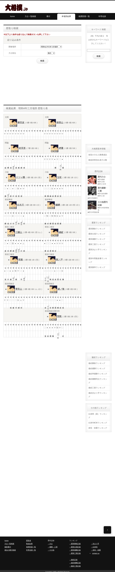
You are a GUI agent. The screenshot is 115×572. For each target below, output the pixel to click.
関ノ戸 (8, 194)
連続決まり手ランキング (97, 394)
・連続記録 (73, 558)
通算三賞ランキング (96, 244)
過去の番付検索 (10, 549)
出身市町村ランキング (97, 421)
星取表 (28, 539)
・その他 (51, 549)
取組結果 (29, 542)
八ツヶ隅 (60, 166)
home (12, 16)
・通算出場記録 (75, 546)
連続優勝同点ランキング (97, 380)
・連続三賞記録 (75, 565)
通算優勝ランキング (96, 239)
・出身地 (94, 546)
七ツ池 (45, 277)
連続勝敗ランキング (96, 362)
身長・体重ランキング (97, 427)
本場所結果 (66, 16)
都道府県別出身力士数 (97, 160)
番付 (48, 16)
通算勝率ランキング (96, 267)
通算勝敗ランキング (96, 228)
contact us (95, 552)
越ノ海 (13, 166)
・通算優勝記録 (75, 549)
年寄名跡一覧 (31, 549)
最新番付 (7, 546)
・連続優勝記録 (75, 562)
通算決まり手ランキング (97, 251)
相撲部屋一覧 (84, 16)
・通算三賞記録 (75, 552)
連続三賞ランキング (96, 387)
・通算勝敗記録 (75, 542)
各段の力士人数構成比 (97, 155)
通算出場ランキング (96, 233)
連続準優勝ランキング (97, 373)
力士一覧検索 (30, 16)
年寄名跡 (102, 16)
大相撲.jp (55, 570)
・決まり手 (95, 542)
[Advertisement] (42, 83)
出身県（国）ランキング (97, 414)
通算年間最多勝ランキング (97, 260)
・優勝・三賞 (53, 546)
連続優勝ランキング (96, 368)
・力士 (50, 542)
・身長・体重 (96, 549)
